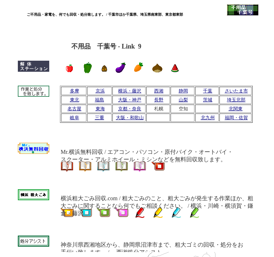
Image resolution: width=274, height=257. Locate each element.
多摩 (74, 91)
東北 (74, 99)
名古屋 (74, 108)
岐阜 (74, 117)
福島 (99, 99)
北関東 (236, 108)
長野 (158, 99)
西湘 (158, 91)
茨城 (207, 99)
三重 (99, 117)
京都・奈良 (129, 108)
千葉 (207, 91)
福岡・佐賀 (236, 117)
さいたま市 (236, 91)
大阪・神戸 (129, 99)
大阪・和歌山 (130, 117)
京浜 (100, 91)
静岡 (183, 91)
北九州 (208, 117)
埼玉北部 (236, 99)
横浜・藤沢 (129, 91)
